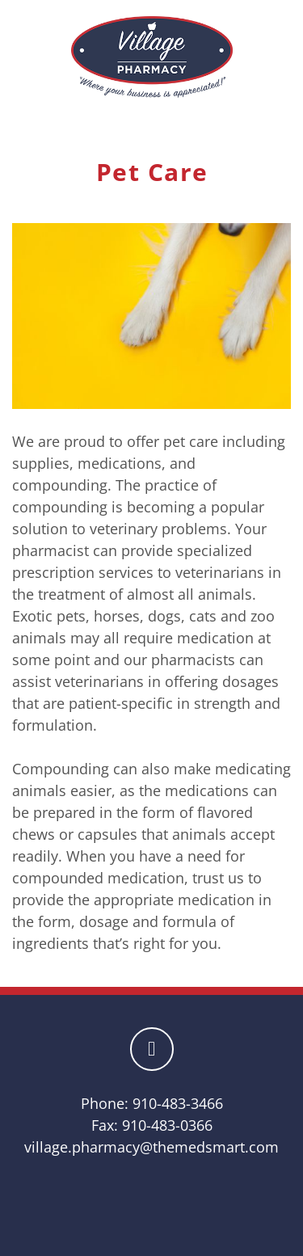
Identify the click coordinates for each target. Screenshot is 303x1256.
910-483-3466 (178, 1103)
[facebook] (152, 1049)
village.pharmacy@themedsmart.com (151, 1146)
